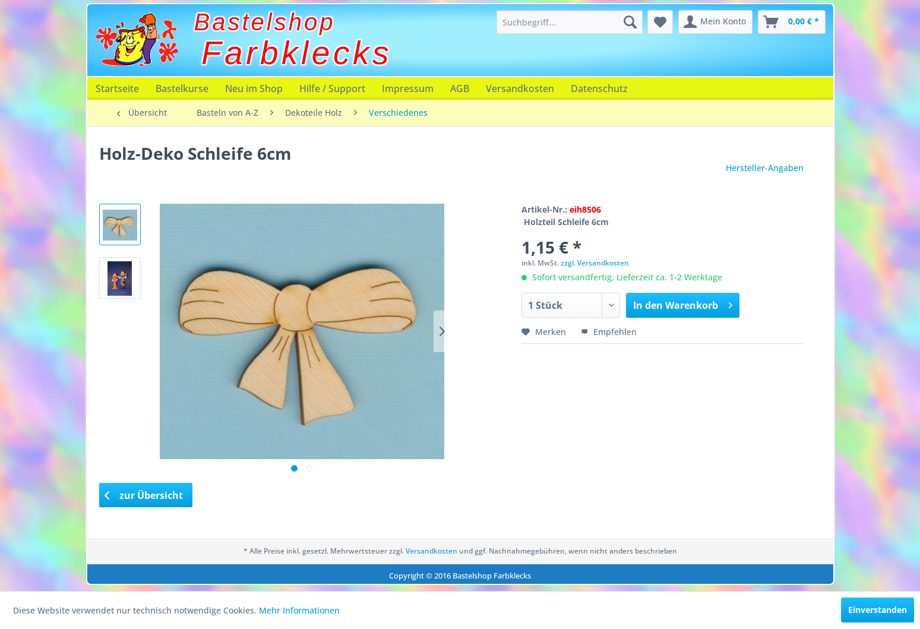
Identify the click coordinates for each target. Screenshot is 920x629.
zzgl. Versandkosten (595, 263)
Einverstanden (877, 609)
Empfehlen (609, 331)
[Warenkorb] (792, 22)
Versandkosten (520, 88)
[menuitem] (570, 22)
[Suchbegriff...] (570, 22)
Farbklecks (296, 52)
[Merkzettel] (660, 22)
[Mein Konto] (715, 22)
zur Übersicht (144, 495)
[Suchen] (630, 22)
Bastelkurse (182, 88)
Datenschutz (599, 88)
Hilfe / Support (332, 88)
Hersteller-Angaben (765, 167)
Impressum (408, 88)
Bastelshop (265, 22)
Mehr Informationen (299, 610)
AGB (459, 88)
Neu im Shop (254, 88)
